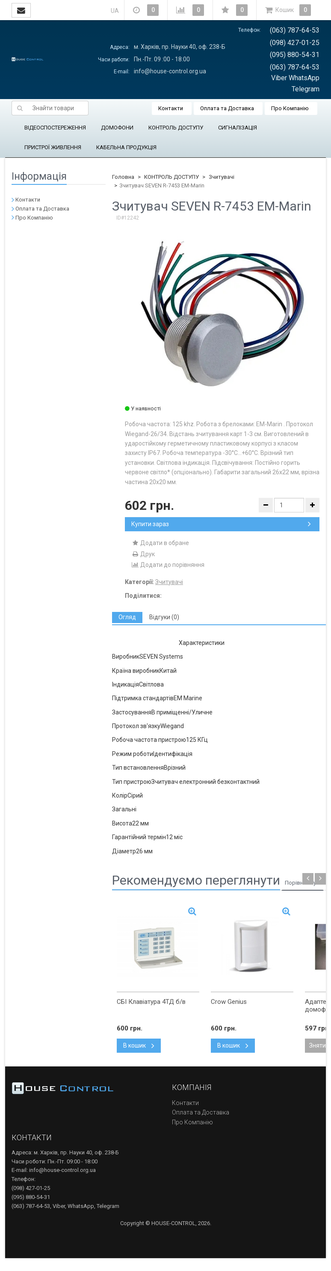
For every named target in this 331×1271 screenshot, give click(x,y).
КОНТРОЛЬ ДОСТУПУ (175, 127)
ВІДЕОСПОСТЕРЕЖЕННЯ (55, 127)
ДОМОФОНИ (117, 127)
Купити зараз (221, 524)
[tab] (127, 617)
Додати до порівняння (167, 564)
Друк (143, 554)
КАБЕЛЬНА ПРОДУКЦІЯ (126, 147)
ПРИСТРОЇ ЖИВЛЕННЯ (52, 147)
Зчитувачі (221, 177)
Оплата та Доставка (227, 108)
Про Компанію (290, 108)
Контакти (170, 108)
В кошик (138, 1045)
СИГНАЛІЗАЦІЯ (237, 127)
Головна (123, 177)
